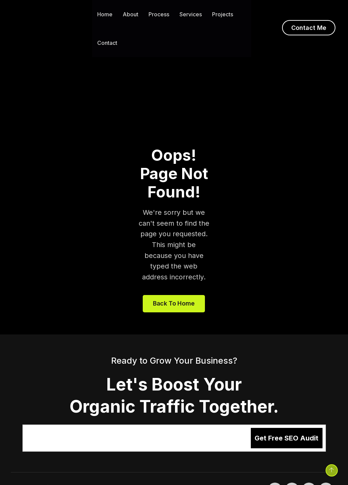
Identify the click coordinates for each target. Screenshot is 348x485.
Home (104, 14)
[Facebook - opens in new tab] (275, 468)
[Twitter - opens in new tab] (292, 468)
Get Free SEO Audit (286, 417)
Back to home (174, 281)
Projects (222, 14)
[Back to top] (330, 469)
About (130, 14)
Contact (107, 42)
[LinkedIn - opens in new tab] (309, 468)
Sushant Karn (87, 465)
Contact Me (308, 27)
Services (190, 14)
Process (159, 14)
